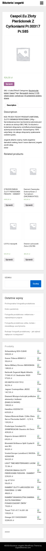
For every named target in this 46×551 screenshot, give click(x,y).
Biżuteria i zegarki (13, 2)
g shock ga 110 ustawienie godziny (28, 96)
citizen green (9, 96)
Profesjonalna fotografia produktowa (20, 304)
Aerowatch (24, 93)
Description (11, 105)
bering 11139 (34, 93)
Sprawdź (9, 84)
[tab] (11, 105)
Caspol (12, 93)
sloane (6, 98)
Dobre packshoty (11, 309)
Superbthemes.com (23, 548)
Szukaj (8, 277)
